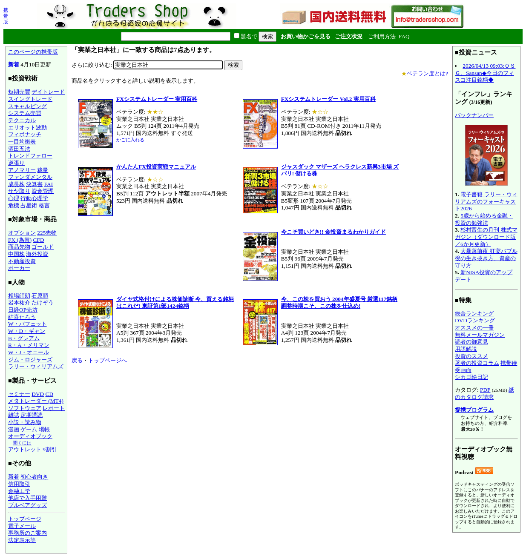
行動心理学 (34, 198)
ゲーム (28, 429)
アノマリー (22, 170)
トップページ (24, 519)
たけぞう (43, 302)
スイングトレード (30, 99)
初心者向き (34, 476)
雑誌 (13, 415)
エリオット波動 (27, 127)
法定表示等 (22, 540)
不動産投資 (22, 261)
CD (50, 394)
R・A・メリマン (28, 345)
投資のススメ (471, 356)
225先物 (47, 232)
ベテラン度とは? (424, 73)
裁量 (42, 170)
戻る (77, 360)
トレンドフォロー (30, 155)
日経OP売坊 (22, 310)
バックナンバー (474, 115)
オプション (22, 232)
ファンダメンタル (30, 177)
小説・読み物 (24, 422)
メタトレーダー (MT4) (35, 401)
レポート (54, 408)
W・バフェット (27, 324)
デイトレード (48, 92)
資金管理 (43, 191)
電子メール (22, 526)
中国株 (16, 254)
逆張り (16, 163)
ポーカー (19, 268)
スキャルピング (27, 106)
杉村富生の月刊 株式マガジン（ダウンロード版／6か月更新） (486, 236)
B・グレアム (24, 338)
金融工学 (19, 491)
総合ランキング (474, 313)
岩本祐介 (19, 302)
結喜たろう (22, 317)
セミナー (19, 394)
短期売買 (19, 92)
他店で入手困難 (27, 498)
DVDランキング (475, 320)
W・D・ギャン (26, 331)
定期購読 (31, 415)
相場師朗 (19, 295)
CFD (38, 240)
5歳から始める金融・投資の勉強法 (484, 219)
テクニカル (22, 120)
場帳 (44, 429)
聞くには (22, 442)
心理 (13, 198)
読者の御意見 (471, 341)
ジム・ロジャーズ (30, 359)
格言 (44, 205)
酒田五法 (19, 149)
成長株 (16, 184)
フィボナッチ (24, 134)
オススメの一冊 (474, 327)
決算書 (34, 184)
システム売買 (24, 113)
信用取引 (19, 484)
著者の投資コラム (477, 363)
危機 (13, 205)
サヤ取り (19, 191)
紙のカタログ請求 (484, 393)
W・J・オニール (28, 352)
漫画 (13, 429)
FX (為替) (20, 240)
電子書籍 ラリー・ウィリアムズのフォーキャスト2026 (486, 201)
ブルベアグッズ (27, 505)
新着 (13, 64)
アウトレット (24, 449)
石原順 (40, 295)
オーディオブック (30, 436)
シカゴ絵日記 (471, 377)
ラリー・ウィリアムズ (35, 366)
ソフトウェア (24, 408)
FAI (48, 184)
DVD (38, 394)
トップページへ (107, 360)
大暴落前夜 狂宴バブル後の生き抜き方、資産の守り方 (486, 258)
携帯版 (5, 15)
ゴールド (43, 247)
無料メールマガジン (480, 335)
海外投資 (37, 254)
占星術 (28, 205)
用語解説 (466, 349)
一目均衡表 (22, 141)
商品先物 (19, 247)
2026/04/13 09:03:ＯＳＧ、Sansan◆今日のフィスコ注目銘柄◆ (485, 73)
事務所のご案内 (27, 533)
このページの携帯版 (33, 52)
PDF (485, 390)
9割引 (50, 449)
